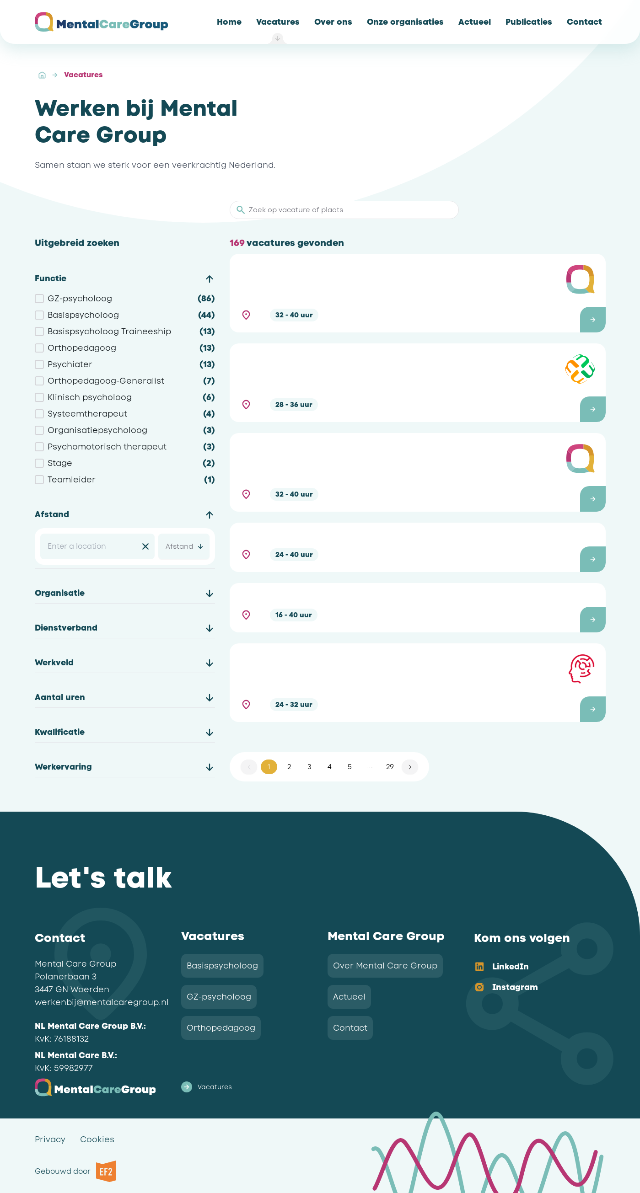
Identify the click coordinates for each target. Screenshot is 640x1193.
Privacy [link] (50, 1139)
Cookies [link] (97, 1139)
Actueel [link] (349, 996)
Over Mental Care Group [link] (385, 965)
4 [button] (330, 766)
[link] (229, 22)
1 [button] (269, 766)
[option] (532, 967)
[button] (417, 293)
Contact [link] (350, 1027)
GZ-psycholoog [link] (219, 996)
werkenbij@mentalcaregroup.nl (102, 1002)
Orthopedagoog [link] (221, 1027)
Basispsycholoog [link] (222, 965)
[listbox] (532, 978)
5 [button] (350, 766)
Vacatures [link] (83, 75)
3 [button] (309, 766)
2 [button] (289, 766)
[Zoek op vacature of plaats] (349, 210)
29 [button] (390, 766)
